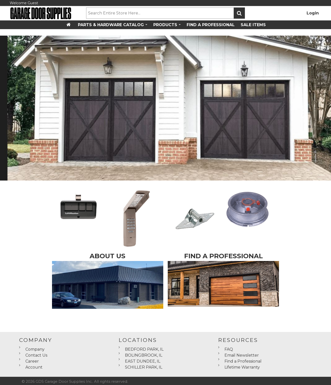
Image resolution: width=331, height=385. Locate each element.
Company (35, 349)
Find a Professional (243, 361)
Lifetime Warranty (242, 367)
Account (34, 367)
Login (313, 13)
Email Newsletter (241, 355)
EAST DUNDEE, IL (142, 361)
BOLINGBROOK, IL (143, 355)
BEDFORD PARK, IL (144, 349)
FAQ (228, 349)
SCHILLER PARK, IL (143, 367)
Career (32, 361)
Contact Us (36, 355)
